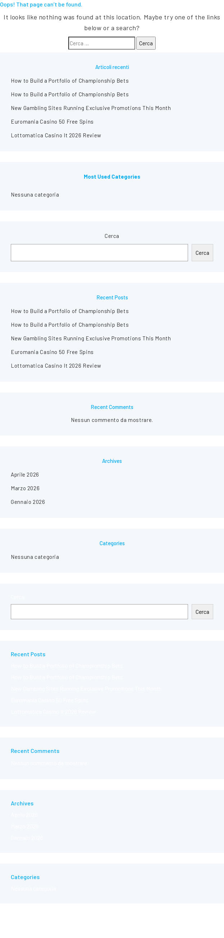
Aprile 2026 (25, 474)
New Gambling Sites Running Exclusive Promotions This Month (91, 108)
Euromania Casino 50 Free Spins (52, 121)
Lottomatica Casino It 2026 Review (56, 135)
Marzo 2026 (25, 488)
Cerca (112, 236)
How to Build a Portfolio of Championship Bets (70, 80)
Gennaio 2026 (28, 501)
